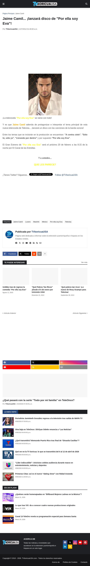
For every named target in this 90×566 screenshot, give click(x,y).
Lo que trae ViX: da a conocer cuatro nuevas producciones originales (45, 505)
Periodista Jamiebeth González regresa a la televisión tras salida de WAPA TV (48, 418)
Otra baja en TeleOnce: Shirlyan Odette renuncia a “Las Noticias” (43, 429)
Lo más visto (10, 412)
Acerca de (56, 562)
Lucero (28, 222)
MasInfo (36, 222)
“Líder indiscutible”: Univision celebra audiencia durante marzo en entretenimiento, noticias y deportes (44, 464)
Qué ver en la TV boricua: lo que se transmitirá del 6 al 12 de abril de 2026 (47, 452)
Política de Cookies (70, 562)
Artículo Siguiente (79, 313)
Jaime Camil (19, 13)
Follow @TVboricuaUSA (66, 175)
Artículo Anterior (10, 313)
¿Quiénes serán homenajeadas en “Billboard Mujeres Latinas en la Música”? (48, 494)
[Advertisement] (46, 52)
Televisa (68, 222)
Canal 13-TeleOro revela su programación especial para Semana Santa (45, 516)
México (44, 222)
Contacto (84, 562)
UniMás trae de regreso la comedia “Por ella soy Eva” (14, 288)
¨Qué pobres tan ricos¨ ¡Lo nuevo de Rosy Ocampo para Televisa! (73, 289)
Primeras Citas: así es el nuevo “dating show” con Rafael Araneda (44, 474)
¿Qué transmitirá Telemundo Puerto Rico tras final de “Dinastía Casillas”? (47, 440)
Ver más (84, 262)
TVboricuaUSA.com (29, 558)
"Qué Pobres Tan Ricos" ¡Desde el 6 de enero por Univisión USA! (42, 289)
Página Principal (8, 13)
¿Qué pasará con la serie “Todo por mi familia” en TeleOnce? (39, 400)
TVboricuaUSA (40, 231)
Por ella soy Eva (56, 222)
